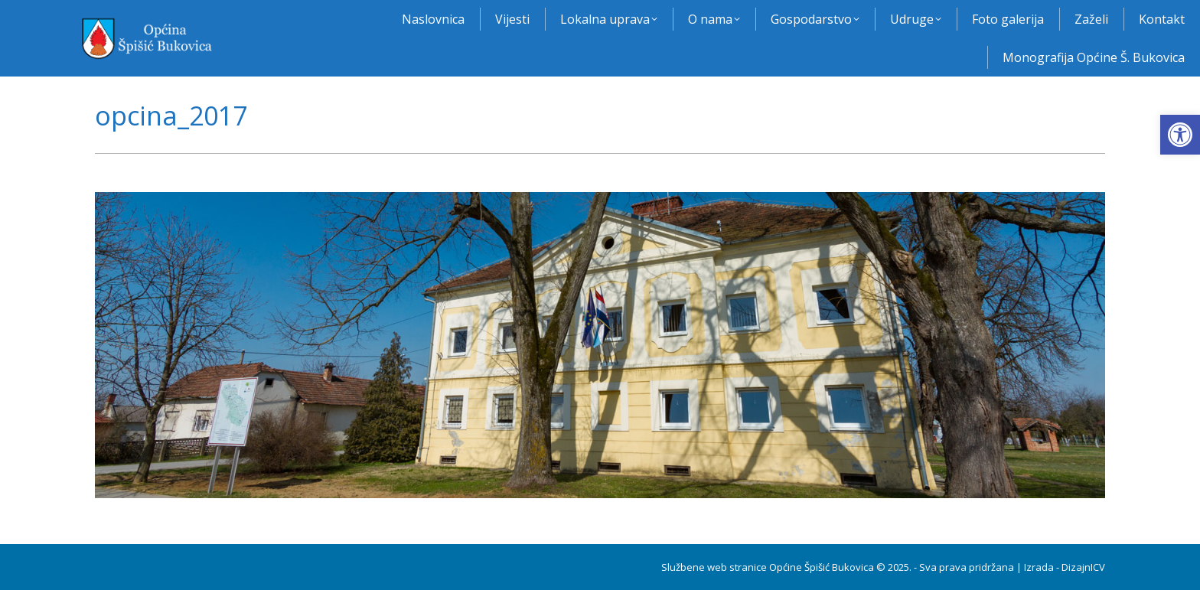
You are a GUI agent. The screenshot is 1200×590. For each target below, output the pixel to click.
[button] (1180, 135)
